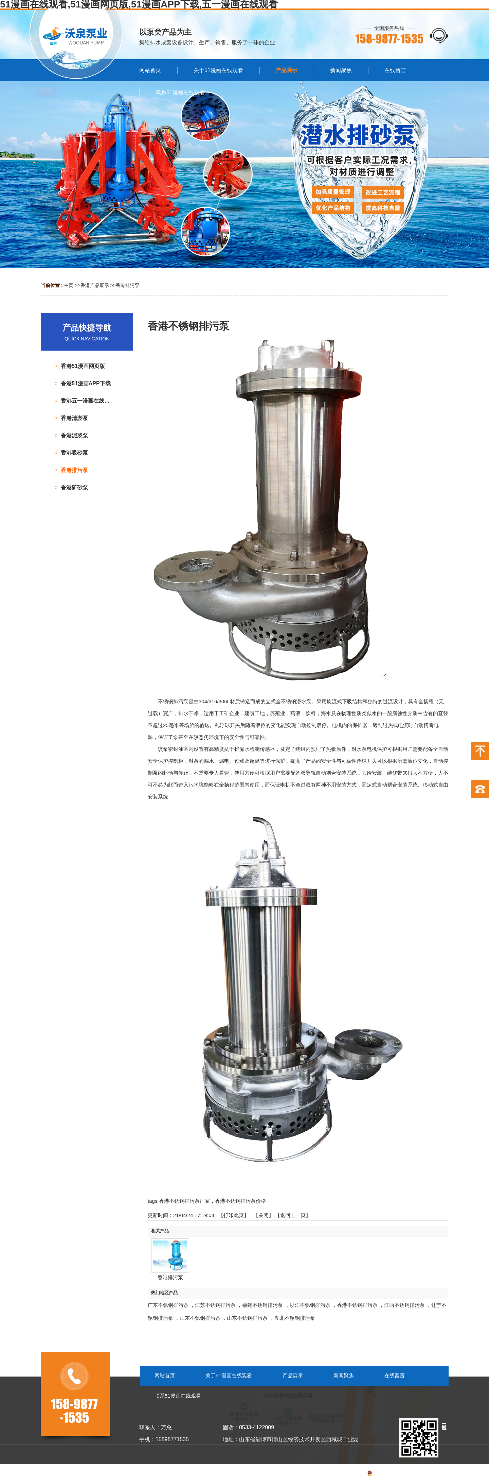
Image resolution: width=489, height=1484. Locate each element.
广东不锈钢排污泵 (168, 1305)
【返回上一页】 (293, 1215)
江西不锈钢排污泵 (404, 1305)
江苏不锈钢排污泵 (215, 1305)
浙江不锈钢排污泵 (310, 1305)
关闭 (263, 1215)
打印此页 (233, 1215)
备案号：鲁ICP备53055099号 (382, 1474)
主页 (68, 285)
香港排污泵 (128, 285)
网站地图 (438, 1474)
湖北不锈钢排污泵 (294, 1318)
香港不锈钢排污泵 (357, 1305)
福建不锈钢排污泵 (262, 1305)
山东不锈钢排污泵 (200, 1318)
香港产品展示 (94, 285)
